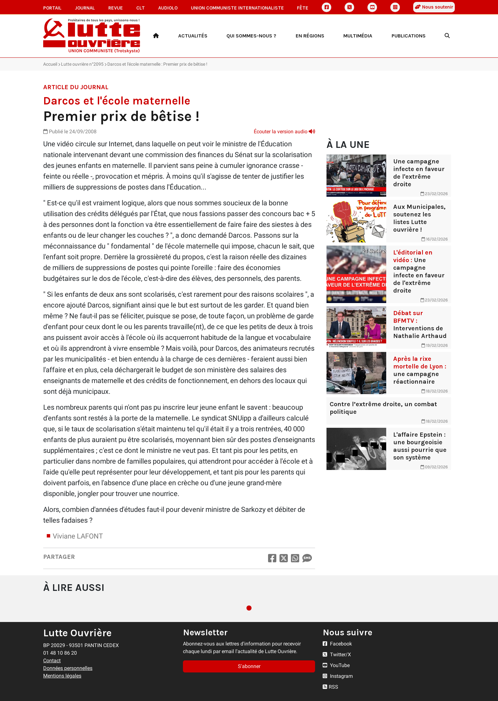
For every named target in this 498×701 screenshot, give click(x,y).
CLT (140, 8)
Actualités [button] (192, 36)
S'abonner (249, 666)
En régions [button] (310, 36)
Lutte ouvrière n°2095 (82, 64)
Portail (52, 8)
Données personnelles (67, 668)
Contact (52, 661)
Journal (85, 8)
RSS (330, 687)
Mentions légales (62, 676)
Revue (115, 8)
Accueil (50, 64)
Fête (302, 8)
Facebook (337, 644)
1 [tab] (249, 608)
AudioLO (168, 8)
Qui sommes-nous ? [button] (251, 36)
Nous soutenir (434, 7)
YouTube (336, 665)
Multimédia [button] (357, 36)
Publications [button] (409, 36)
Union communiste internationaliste (237, 8)
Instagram (338, 676)
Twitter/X (337, 654)
